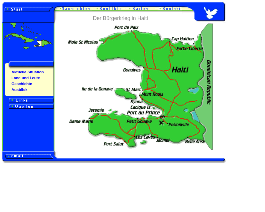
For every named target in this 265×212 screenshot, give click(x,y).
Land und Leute (25, 78)
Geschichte (21, 84)
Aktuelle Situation (27, 72)
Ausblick (19, 89)
